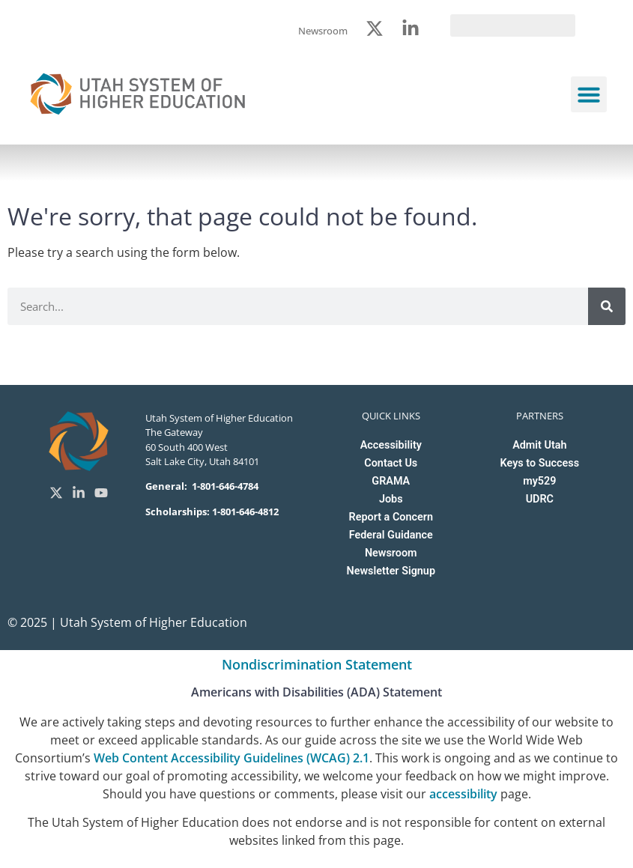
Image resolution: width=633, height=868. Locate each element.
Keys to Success (539, 463)
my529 (539, 481)
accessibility (463, 794)
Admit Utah (539, 445)
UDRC (540, 499)
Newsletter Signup (391, 571)
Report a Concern (391, 517)
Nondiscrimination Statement (317, 664)
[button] (589, 94)
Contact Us (390, 463)
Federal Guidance (391, 535)
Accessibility (391, 445)
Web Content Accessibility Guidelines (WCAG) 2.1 (231, 758)
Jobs (391, 499)
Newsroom (391, 553)
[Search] (607, 306)
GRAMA (391, 481)
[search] (512, 25)
